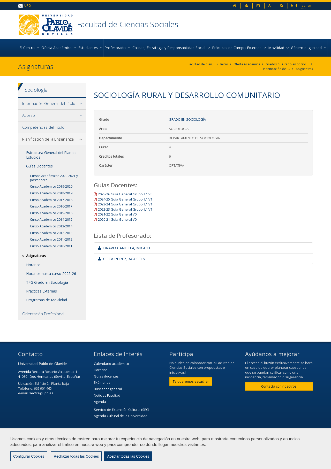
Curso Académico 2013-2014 (51, 226)
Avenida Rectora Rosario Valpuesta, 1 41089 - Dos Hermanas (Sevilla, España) (49, 374)
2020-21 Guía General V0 (117, 219)
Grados (271, 64)
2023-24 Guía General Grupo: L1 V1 (125, 204)
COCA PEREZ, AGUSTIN (121, 258)
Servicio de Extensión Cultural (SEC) (121, 409)
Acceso (28, 115)
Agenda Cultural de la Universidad (120, 415)
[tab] (52, 104)
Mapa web (221, 450)
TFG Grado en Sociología (47, 282)
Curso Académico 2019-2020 (51, 186)
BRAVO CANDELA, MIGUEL (124, 247)
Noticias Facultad (107, 395)
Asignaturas (304, 69)
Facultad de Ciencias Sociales (127, 24)
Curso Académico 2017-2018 (51, 200)
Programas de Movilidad (46, 299)
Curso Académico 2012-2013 (51, 233)
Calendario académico (111, 363)
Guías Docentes (39, 166)
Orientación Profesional (43, 313)
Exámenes (102, 382)
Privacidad (193, 450)
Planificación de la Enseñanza (276, 69)
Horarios (33, 264)
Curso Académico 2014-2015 (51, 219)
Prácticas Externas (41, 291)
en (309, 5)
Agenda (100, 401)
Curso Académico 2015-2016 (51, 213)
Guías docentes (106, 376)
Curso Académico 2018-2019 (51, 193)
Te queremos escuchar (191, 381)
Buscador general (108, 389)
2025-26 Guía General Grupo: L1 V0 (125, 194)
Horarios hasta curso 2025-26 (51, 273)
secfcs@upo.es (41, 393)
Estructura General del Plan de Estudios (51, 155)
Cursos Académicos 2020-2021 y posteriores (54, 178)
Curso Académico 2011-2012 (51, 239)
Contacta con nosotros (279, 386)
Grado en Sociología (295, 64)
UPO (24, 5)
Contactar (137, 450)
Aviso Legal (165, 450)
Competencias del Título (43, 127)
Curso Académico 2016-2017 (51, 206)
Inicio (224, 64)
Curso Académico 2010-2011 (51, 246)
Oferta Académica (247, 64)
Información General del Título (48, 103)
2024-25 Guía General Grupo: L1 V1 (125, 199)
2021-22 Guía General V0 (117, 214)
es (303, 5)
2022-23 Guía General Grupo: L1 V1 (125, 209)
